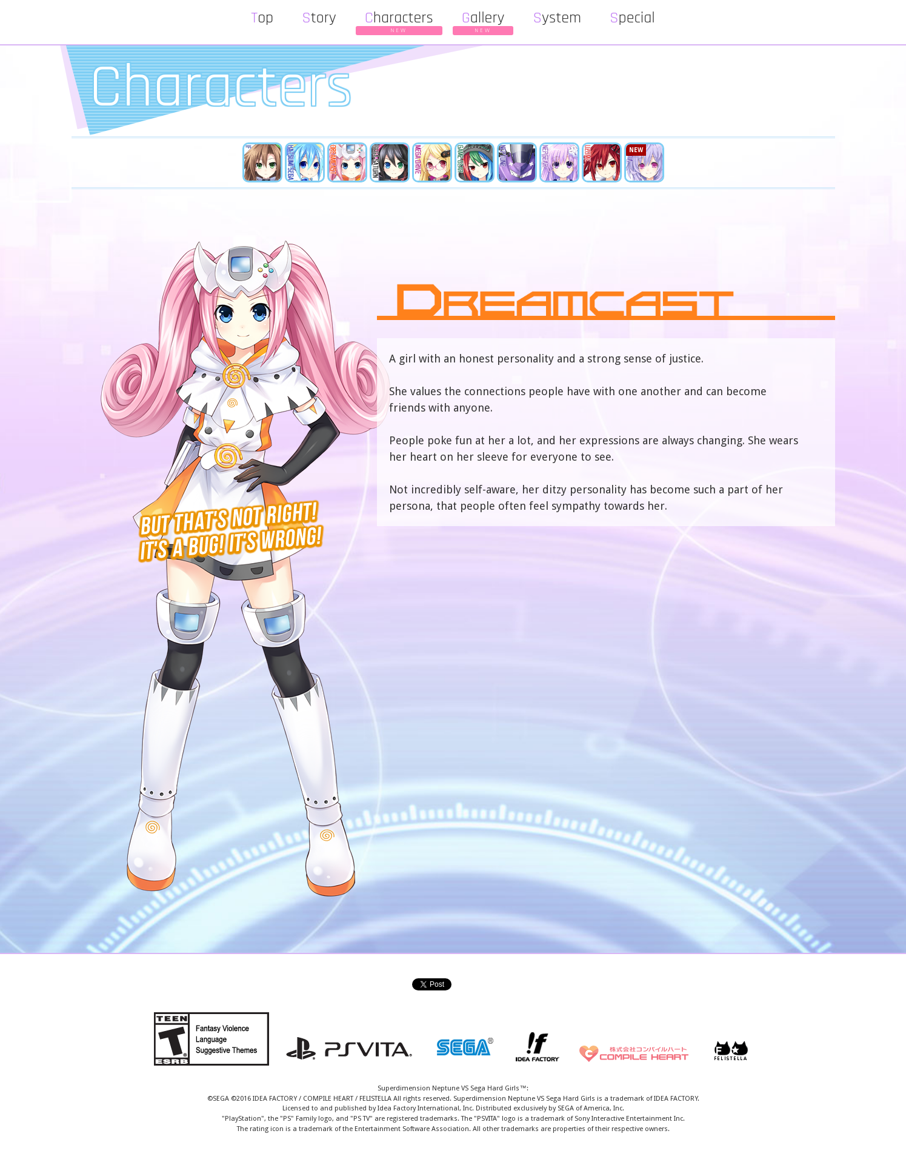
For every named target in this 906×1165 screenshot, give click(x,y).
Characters (399, 20)
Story (319, 18)
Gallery (483, 20)
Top (262, 18)
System (557, 18)
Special (632, 18)
